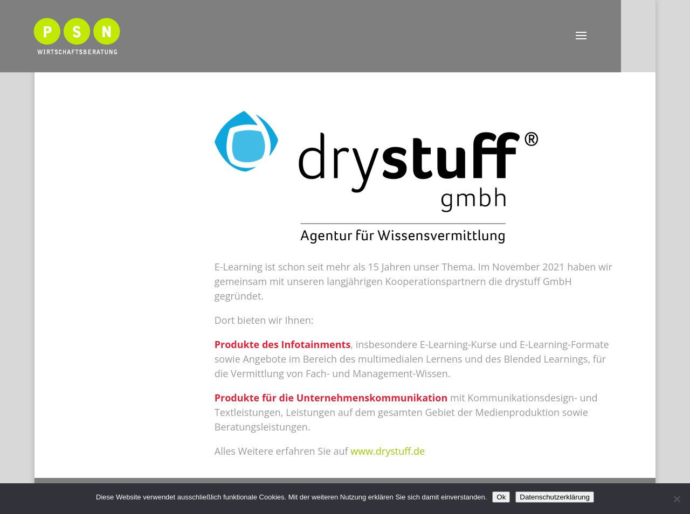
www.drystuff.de (387, 450)
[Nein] (676, 499)
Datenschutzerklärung (555, 497)
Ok (501, 497)
